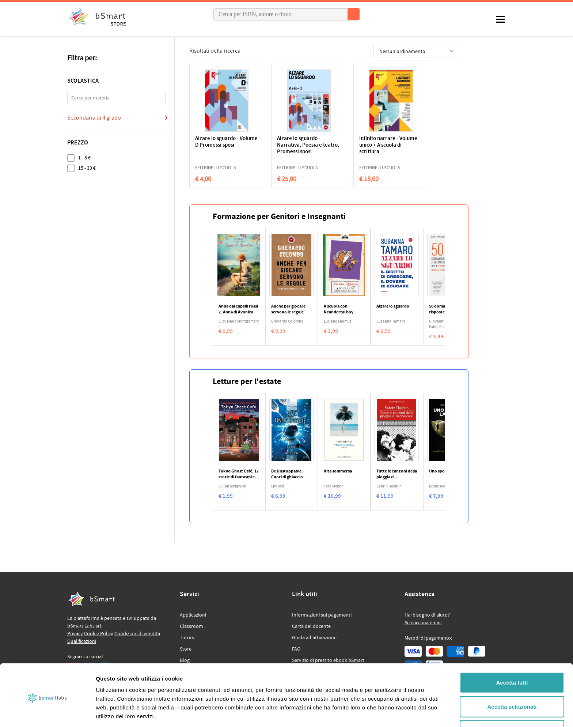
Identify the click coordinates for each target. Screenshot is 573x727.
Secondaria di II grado (94, 117)
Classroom (191, 626)
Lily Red (277, 486)
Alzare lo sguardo (392, 306)
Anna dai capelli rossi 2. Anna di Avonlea (238, 309)
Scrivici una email (423, 622)
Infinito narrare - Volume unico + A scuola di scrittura (355, 145)
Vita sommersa (338, 471)
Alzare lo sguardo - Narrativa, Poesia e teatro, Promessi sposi (290, 145)
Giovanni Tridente (444, 321)
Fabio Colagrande (444, 326)
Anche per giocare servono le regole (288, 309)
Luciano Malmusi (338, 321)
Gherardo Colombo (287, 321)
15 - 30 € (87, 168)
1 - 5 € (84, 158)
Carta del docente (311, 626)
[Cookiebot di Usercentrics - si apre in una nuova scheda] (47, 712)
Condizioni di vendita (137, 633)
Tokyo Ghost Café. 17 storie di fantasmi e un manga (239, 474)
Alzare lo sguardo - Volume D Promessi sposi (217, 145)
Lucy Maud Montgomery (239, 321)
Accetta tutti (512, 655)
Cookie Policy (98, 633)
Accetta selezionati (511, 679)
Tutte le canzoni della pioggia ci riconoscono (396, 474)
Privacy (75, 633)
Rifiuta (512, 703)
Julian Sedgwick (232, 486)
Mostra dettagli (384, 712)
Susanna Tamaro (390, 321)
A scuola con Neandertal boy (338, 309)
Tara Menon (334, 486)
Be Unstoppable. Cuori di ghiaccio (287, 474)
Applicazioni (193, 615)
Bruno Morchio (441, 486)
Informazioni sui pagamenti (322, 615)
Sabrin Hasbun (389, 486)
